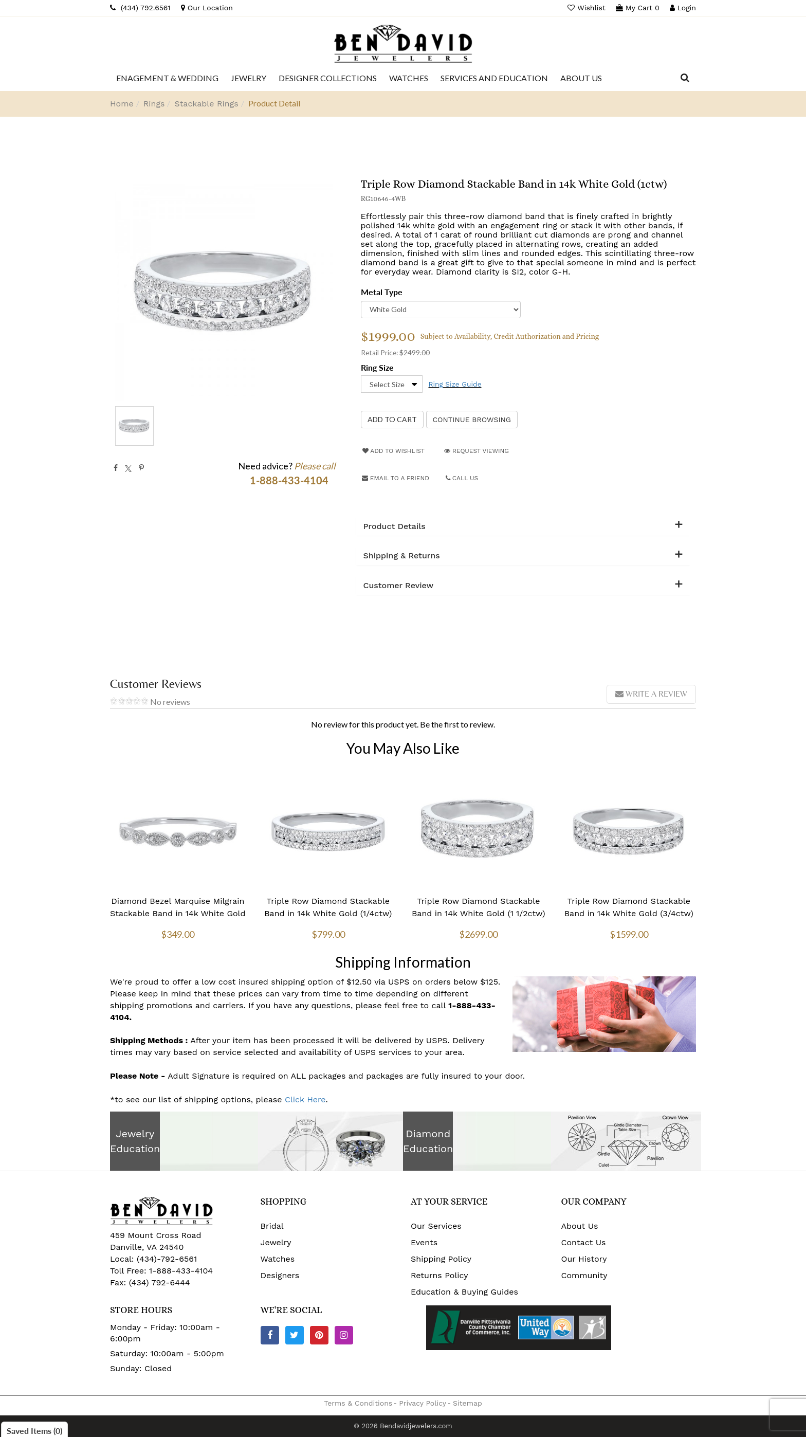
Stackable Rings (206, 103)
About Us (579, 1226)
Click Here (305, 1099)
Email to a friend (395, 478)
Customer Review (398, 585)
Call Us (462, 478)
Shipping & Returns (401, 555)
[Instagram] (344, 1335)
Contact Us (583, 1242)
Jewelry (276, 1242)
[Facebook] (270, 1335)
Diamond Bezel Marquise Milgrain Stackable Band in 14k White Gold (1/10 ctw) (178, 913)
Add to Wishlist (393, 450)
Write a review (651, 694)
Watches (278, 1259)
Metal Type (381, 292)
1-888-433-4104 (181, 1271)
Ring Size (377, 367)
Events (424, 1242)
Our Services (436, 1226)
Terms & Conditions (358, 1403)
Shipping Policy (441, 1259)
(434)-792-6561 (165, 1259)
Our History (584, 1259)
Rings (154, 103)
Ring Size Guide (455, 384)
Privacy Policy (422, 1403)
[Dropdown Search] (685, 78)
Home (122, 103)
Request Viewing (476, 450)
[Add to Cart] (392, 419)
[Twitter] (294, 1335)
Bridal (272, 1226)
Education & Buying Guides (464, 1292)
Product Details (394, 526)
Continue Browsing (472, 419)
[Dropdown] (167, 78)
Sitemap (467, 1403)
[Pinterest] (319, 1335)
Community (584, 1275)
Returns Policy (439, 1275)
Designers (280, 1275)
